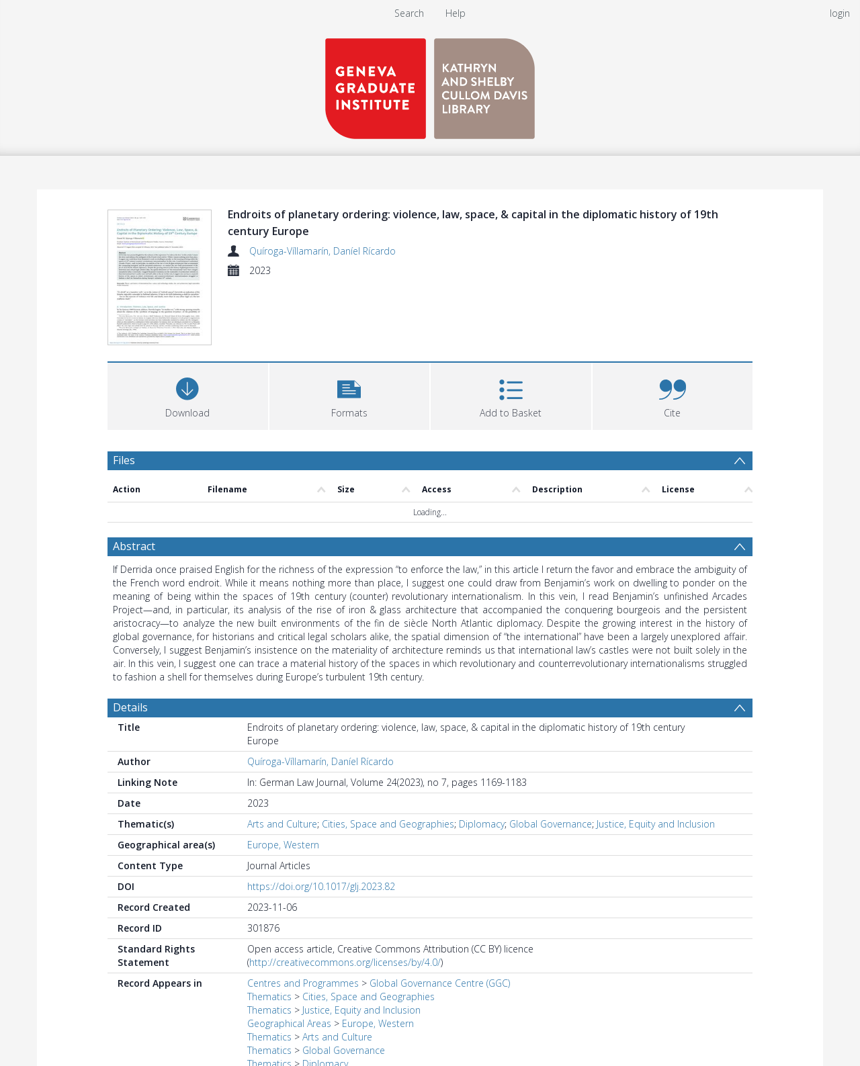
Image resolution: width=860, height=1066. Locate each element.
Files (124, 396)
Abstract (134, 482)
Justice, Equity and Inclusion (656, 760)
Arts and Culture (282, 760)
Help (455, 13)
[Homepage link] (430, 85)
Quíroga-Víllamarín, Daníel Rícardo (322, 251)
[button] (349, 331)
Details (130, 643)
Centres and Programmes (303, 919)
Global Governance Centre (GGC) (440, 919)
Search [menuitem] (409, 13)
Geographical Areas (289, 959)
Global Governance (550, 760)
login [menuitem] (840, 13)
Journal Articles (278, 1013)
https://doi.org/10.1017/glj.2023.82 (321, 822)
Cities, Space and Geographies (388, 760)
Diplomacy (482, 760)
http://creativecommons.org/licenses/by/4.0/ (345, 898)
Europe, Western (283, 780)
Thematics (269, 932)
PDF (123, 1047)
